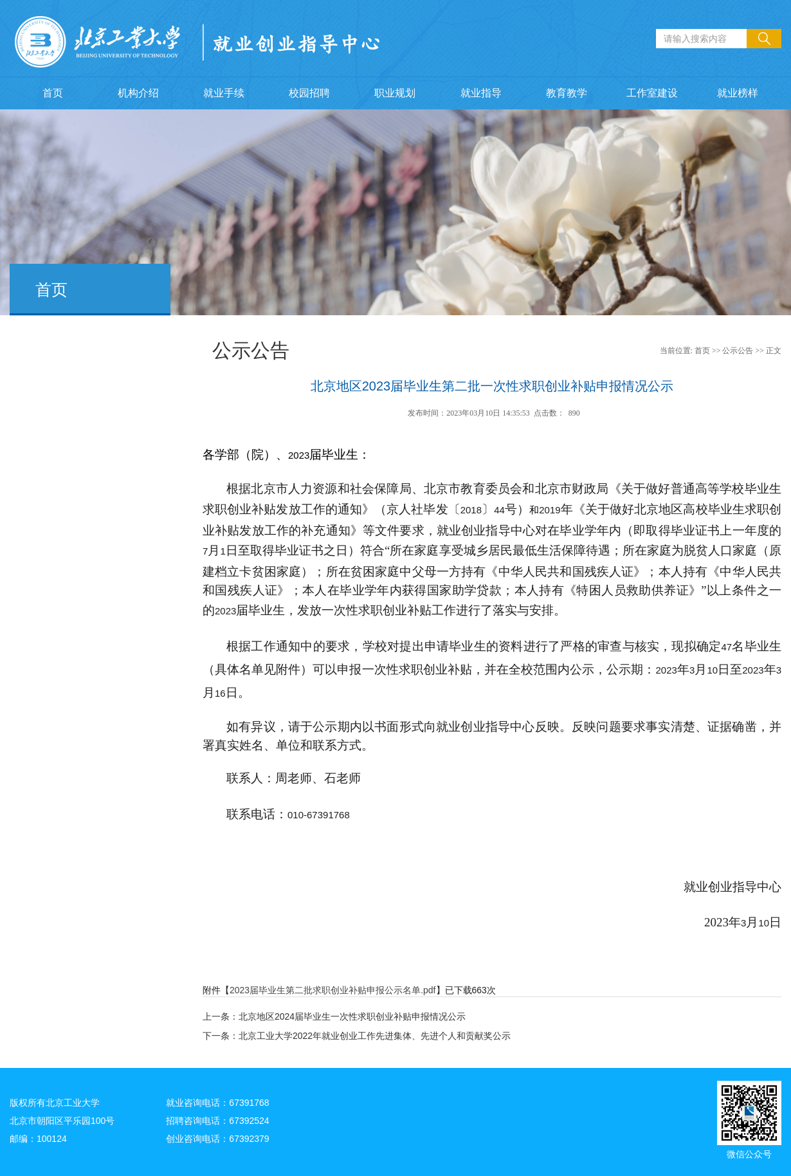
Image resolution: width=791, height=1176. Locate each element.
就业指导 (481, 92)
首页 (52, 92)
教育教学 (566, 92)
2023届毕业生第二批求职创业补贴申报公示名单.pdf (333, 990)
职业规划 (394, 92)
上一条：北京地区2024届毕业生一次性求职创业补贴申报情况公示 (334, 1016)
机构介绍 (138, 92)
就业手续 (223, 92)
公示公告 (737, 350)
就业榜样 (737, 92)
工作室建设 (652, 92)
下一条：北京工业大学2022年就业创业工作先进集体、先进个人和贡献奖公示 (357, 1036)
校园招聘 (309, 92)
